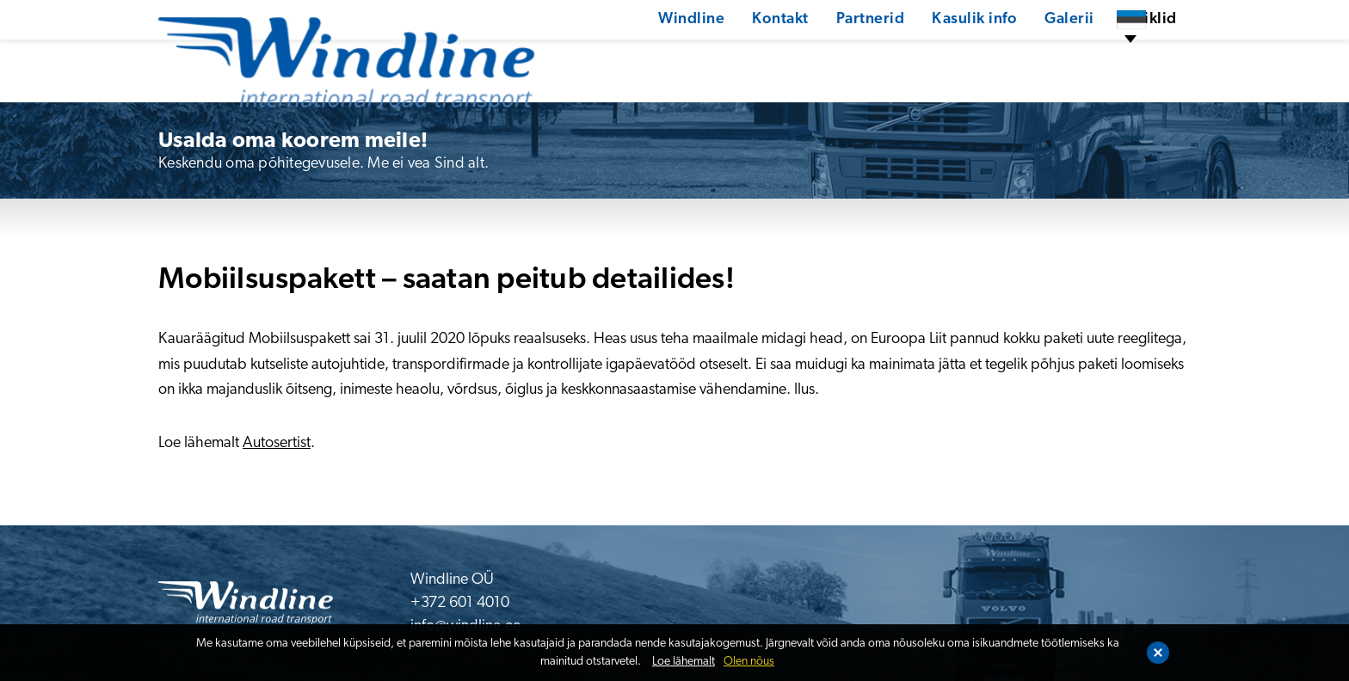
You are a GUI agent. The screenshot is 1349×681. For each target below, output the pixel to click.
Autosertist (277, 443)
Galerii (1009, 55)
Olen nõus (749, 661)
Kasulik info (913, 55)
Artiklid (1089, 55)
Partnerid (807, 55)
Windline (627, 55)
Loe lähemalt (683, 661)
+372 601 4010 (459, 603)
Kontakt (717, 55)
